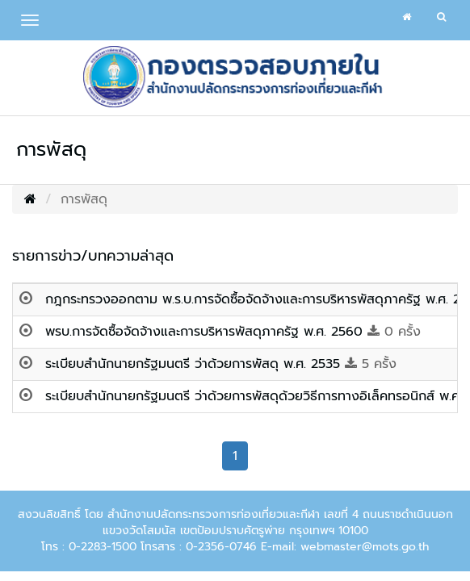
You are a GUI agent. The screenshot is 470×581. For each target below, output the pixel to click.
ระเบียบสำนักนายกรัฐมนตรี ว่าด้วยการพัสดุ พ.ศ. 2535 (195, 364)
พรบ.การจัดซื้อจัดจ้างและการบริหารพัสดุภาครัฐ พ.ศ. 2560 (206, 331)
